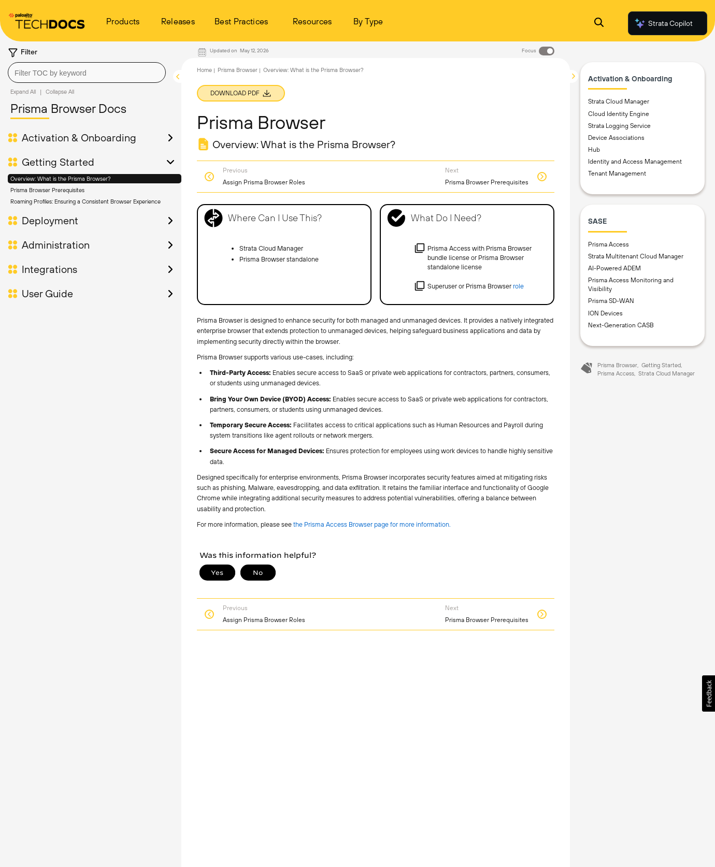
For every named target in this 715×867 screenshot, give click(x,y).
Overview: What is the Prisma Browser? (60, 179)
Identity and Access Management (635, 161)
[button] (708, 693)
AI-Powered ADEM (614, 268)
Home (204, 70)
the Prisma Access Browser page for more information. (372, 524)
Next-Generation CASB (621, 325)
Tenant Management (617, 173)
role (518, 286)
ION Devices (605, 313)
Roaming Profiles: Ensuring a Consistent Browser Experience (85, 201)
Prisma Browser (238, 70)
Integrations (49, 269)
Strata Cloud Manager (618, 101)
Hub (594, 149)
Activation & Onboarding (79, 137)
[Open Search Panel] (599, 24)
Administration (56, 245)
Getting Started (58, 162)
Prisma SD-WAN (611, 301)
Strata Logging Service (619, 125)
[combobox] (87, 72)
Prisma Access (608, 244)
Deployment (50, 220)
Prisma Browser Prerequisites (47, 190)
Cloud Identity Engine (618, 114)
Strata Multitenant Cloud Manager (635, 256)
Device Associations (616, 137)
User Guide (47, 293)
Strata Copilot (663, 23)
